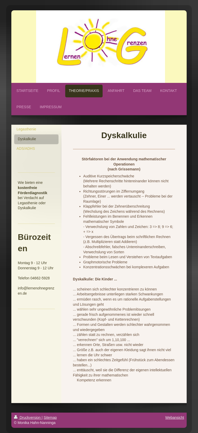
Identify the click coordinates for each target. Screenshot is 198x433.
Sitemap (50, 417)
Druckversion (28, 417)
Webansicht (174, 417)
